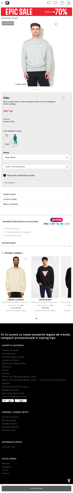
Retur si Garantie (10, 204)
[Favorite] (55, 3)
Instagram (6, 467)
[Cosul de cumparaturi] (62, 3)
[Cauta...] (48, 3)
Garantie (5, 373)
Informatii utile (8, 447)
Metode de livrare (9, 423)
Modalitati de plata (10, 390)
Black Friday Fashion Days (13, 393)
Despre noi (6, 367)
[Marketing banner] (36, 11)
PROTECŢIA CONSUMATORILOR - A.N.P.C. (19, 376)
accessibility (69, 480)
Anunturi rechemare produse (14, 396)
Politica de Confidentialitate (14, 363)
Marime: (6, 153)
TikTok (5, 470)
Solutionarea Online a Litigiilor (15, 386)
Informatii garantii (10, 427)
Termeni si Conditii (10, 360)
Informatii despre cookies (13, 357)
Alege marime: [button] (36, 157)
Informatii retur (9, 353)
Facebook (6, 463)
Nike (6, 97)
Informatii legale (12, 442)
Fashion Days (8, 121)
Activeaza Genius (36, 243)
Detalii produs (9, 194)
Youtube (5, 473)
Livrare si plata (9, 199)
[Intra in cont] (68, 3)
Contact (5, 370)
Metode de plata (9, 420)
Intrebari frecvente (10, 350)
